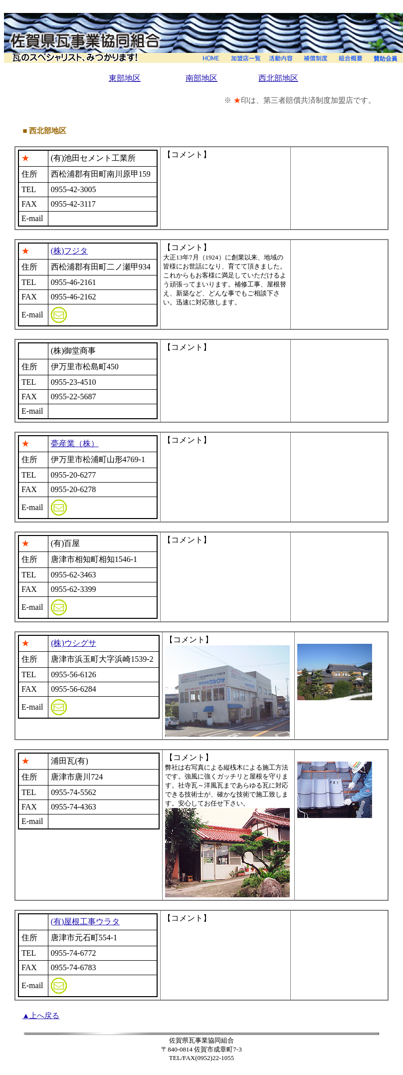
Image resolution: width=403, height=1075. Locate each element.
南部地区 (201, 78)
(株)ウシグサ (73, 643)
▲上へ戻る (41, 1016)
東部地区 (125, 78)
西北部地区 (278, 78)
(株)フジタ (69, 251)
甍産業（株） (75, 443)
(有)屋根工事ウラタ (85, 921)
